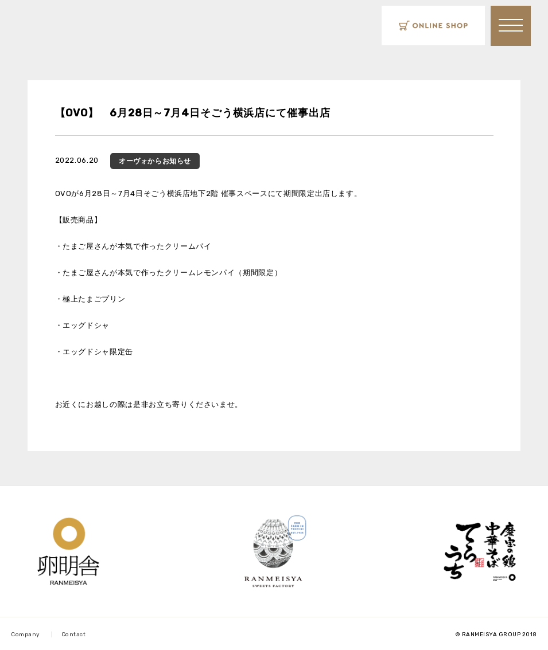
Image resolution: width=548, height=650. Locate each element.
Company (25, 634)
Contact (73, 634)
